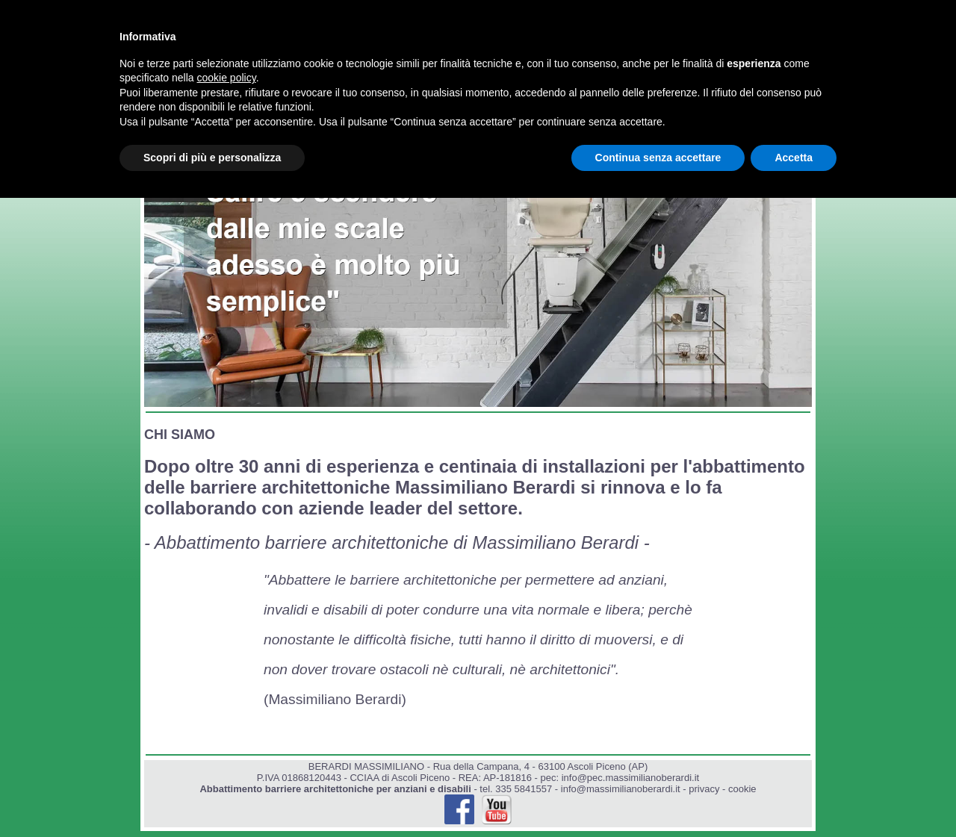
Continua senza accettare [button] (658, 158)
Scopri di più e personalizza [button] (212, 158)
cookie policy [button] (226, 78)
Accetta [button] (794, 158)
